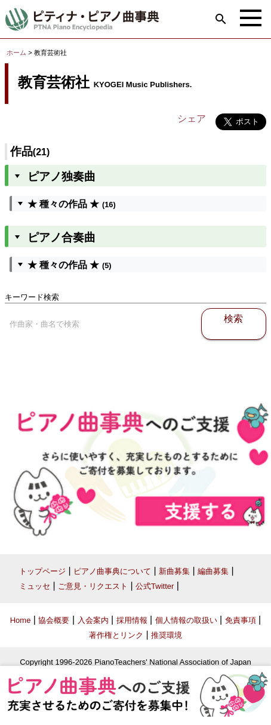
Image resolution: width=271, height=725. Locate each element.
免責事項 (240, 620)
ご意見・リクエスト (93, 586)
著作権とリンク (116, 635)
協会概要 (53, 620)
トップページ (42, 571)
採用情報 (131, 620)
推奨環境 (166, 635)
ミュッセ (34, 586)
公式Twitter (155, 586)
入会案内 (93, 620)
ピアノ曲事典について (112, 571)
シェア (191, 118)
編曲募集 (213, 571)
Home (20, 620)
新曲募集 (174, 571)
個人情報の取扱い (186, 620)
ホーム (16, 52)
